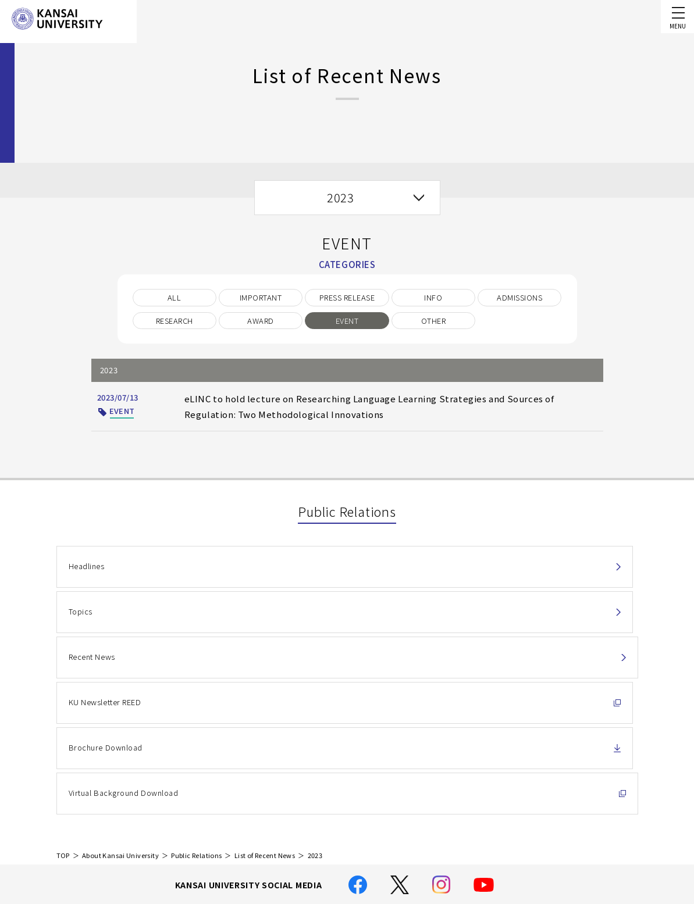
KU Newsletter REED (105, 619)
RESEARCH (174, 320)
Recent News (482, 565)
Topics (275, 565)
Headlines (86, 565)
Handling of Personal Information (320, 788)
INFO (433, 297)
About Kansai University (120, 687)
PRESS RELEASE (347, 297)
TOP (63, 687)
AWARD (260, 320)
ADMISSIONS (519, 297)
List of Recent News (264, 687)
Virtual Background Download (513, 619)
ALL (174, 297)
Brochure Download (300, 619)
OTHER (433, 320)
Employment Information (304, 854)
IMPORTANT (261, 297)
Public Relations (196, 687)
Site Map (273, 838)
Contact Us (580, 786)
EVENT (347, 320)
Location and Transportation (311, 821)
